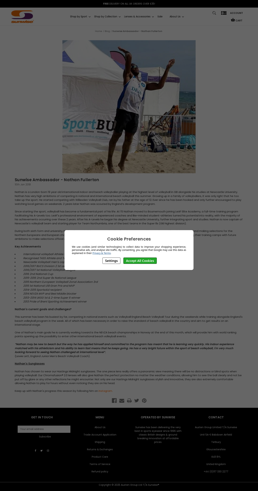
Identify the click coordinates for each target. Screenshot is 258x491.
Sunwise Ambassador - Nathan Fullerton (57, 180)
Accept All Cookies (140, 261)
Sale (160, 16)
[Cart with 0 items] (236, 21)
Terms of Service (99, 464)
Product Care (100, 457)
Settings (111, 261)
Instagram (105, 391)
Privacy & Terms (101, 253)
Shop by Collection (105, 16)
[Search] (214, 14)
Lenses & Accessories (137, 16)
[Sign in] (236, 14)
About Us (175, 16)
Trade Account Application (99, 434)
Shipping (100, 442)
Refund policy (100, 471)
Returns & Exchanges (100, 449)
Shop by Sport (78, 16)
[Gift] (223, 14)
